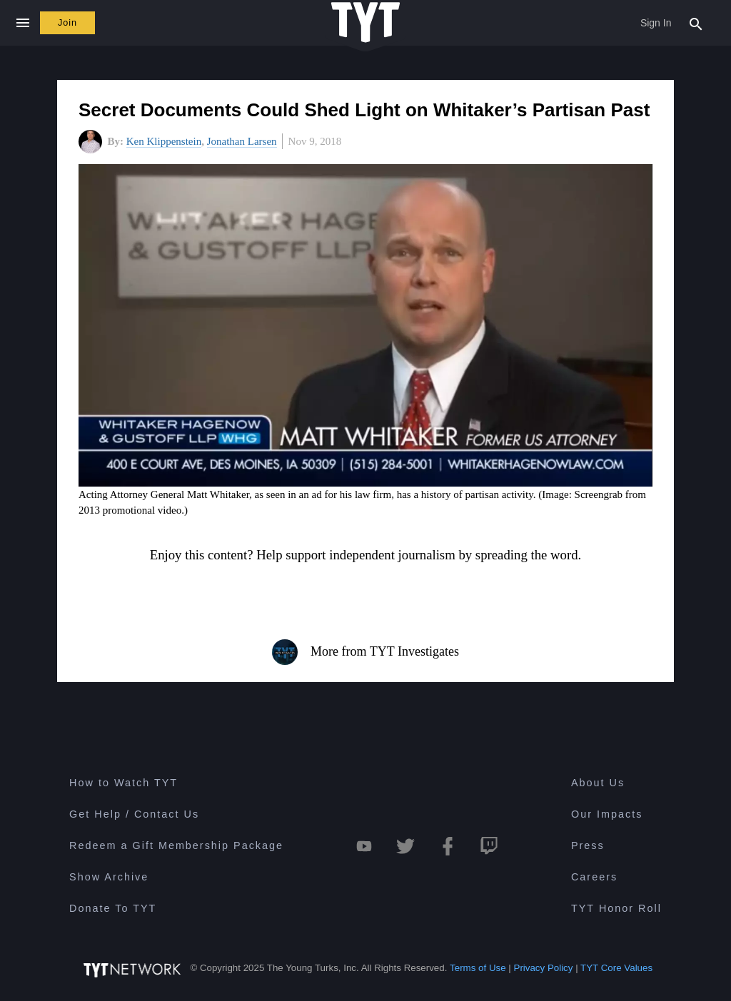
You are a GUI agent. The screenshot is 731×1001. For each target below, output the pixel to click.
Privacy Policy (543, 967)
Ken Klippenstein (163, 141)
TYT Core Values (616, 967)
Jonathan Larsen (242, 141)
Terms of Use (478, 967)
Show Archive (108, 877)
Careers (594, 877)
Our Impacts (606, 814)
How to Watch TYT (123, 782)
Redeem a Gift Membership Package (176, 845)
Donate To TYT (112, 908)
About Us (598, 782)
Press (588, 845)
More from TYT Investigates (365, 652)
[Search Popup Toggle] (696, 23)
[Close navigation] (22, 23)
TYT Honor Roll (616, 908)
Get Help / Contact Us (134, 814)
